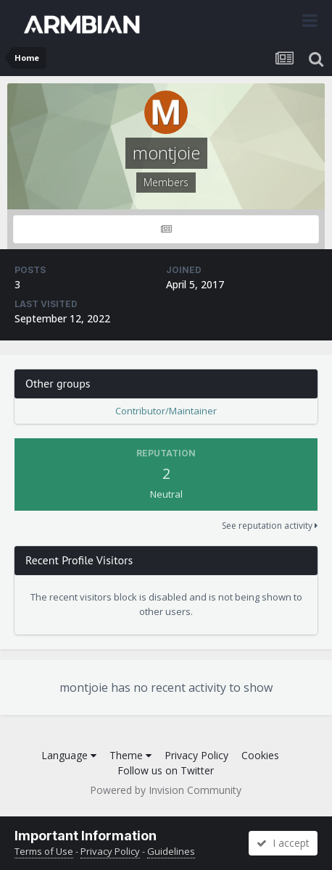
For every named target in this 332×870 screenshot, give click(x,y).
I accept (283, 843)
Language (68, 755)
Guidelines (171, 851)
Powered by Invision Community (165, 790)
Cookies (260, 755)
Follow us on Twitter (165, 770)
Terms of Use (43, 851)
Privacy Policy (196, 755)
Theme (130, 755)
